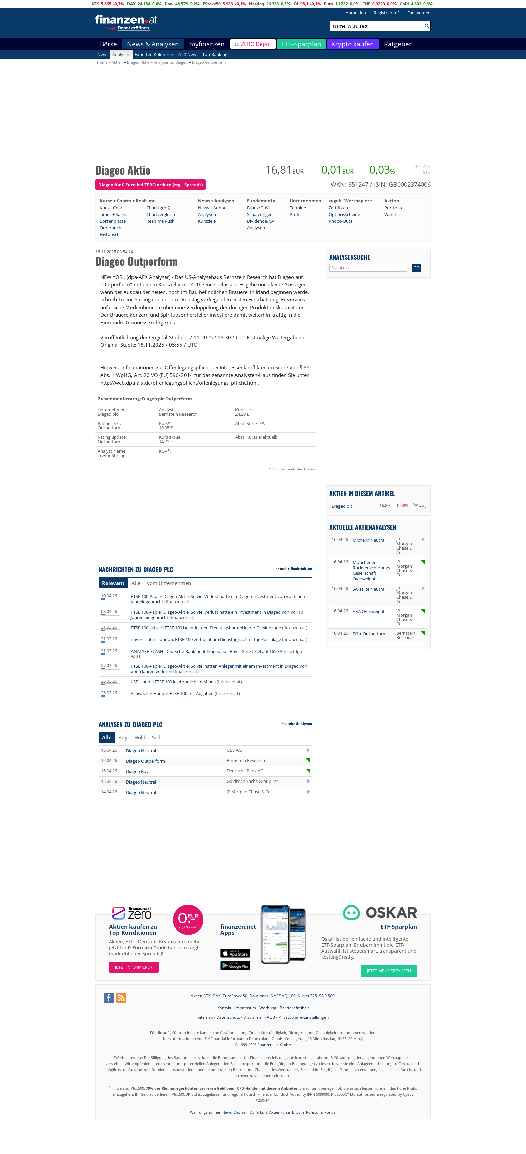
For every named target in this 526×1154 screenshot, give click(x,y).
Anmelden (356, 13)
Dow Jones (259, 996)
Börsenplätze (113, 221)
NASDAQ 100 (283, 996)
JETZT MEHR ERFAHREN (389, 971)
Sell (156, 737)
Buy (122, 737)
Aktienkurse (279, 1112)
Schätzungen (260, 214)
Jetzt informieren (134, 967)
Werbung (267, 1008)
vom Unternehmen (169, 583)
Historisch (110, 234)
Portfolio (393, 208)
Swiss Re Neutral (369, 589)
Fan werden (419, 13)
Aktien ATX (201, 996)
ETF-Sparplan (301, 44)
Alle (136, 583)
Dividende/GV (260, 221)
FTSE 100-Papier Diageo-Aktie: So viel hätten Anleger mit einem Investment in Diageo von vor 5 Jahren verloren (219, 668)
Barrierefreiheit (294, 1008)
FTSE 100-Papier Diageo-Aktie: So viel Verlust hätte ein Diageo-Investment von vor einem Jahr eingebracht (218, 599)
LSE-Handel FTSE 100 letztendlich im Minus (173, 682)
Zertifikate (339, 208)
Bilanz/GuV (258, 208)
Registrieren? (387, 13)
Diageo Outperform (145, 761)
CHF (366, 3)
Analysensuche (349, 256)
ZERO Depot (256, 44)
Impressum (245, 1008)
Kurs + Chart (112, 208)
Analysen (121, 54)
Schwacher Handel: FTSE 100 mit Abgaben (172, 693)
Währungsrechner (205, 1112)
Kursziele (207, 221)
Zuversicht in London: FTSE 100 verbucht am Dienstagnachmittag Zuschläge (206, 639)
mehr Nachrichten (296, 568)
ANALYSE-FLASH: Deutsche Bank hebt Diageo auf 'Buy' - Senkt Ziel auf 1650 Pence (211, 651)
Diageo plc (342, 506)
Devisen (241, 1112)
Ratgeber (398, 44)
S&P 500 (327, 996)
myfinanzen (207, 44)
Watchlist (393, 214)
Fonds (330, 1112)
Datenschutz (228, 1017)
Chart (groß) (158, 208)
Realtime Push (160, 221)
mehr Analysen (298, 723)
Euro (328, 3)
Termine (298, 208)
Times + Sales (113, 214)
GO (416, 268)
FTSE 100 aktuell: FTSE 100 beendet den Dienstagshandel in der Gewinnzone (206, 628)
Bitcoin (298, 1112)
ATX (95, 3)
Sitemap (205, 1017)
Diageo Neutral (141, 751)
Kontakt (224, 1008)
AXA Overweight (369, 611)
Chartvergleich (160, 214)
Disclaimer (253, 1017)
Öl (296, 3)
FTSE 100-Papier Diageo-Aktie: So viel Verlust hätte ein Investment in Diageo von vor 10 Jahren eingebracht (217, 614)
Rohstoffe (314, 1112)
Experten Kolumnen (154, 54)
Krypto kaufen (352, 44)
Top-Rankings (215, 54)
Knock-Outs (340, 221)
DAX (131, 3)
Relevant (113, 583)
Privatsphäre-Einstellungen (303, 1017)
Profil (295, 214)
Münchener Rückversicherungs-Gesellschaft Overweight (372, 570)
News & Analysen (153, 44)
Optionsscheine (344, 214)
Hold (139, 737)
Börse (108, 44)
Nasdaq (256, 3)
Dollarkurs (258, 1112)
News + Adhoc (212, 208)
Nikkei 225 (307, 996)
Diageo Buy (137, 771)
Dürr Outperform (370, 634)
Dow (169, 3)
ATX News (188, 54)
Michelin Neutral (369, 540)
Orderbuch (110, 228)
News (102, 54)
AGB (271, 1017)
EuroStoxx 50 (235, 996)
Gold (404, 3)
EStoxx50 (212, 3)
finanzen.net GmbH (274, 1044)
